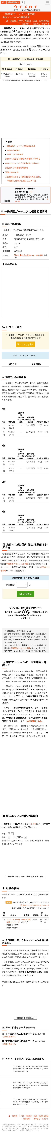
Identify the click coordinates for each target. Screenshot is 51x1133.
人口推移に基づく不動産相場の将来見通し (23, 177)
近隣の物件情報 (11, 172)
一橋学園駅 (24, 24)
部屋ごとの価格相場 (15, 154)
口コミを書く (25, 344)
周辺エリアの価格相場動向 (16, 167)
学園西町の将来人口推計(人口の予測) (21, 181)
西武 (35, 21)
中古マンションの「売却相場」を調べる (22, 163)
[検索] (3, 2)
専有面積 (10, 585)
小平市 (20, 21)
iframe (25, 109)
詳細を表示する (9, 1037)
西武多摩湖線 (44, 21)
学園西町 (27, 21)
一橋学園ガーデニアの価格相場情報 (20, 146)
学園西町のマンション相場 (17, 563)
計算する (25, 593)
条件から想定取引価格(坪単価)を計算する (22, 158)
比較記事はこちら (34, 721)
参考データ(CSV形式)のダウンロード (34, 905)
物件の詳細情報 (13, 150)
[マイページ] (23, 2)
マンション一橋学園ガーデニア (13, 920)
